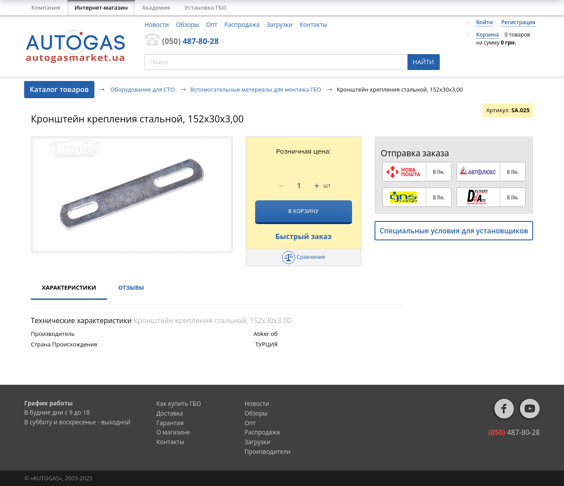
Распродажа (242, 24)
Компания (45, 7)
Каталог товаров (59, 89)
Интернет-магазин (101, 7)
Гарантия (170, 423)
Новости (157, 24)
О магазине (173, 432)
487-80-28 (190, 41)
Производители (268, 451)
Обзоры (187, 24)
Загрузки (280, 24)
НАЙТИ (423, 62)
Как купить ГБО (178, 403)
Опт (211, 24)
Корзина (487, 34)
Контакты (313, 24)
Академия (156, 7)
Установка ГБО (205, 7)
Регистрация (518, 22)
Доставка (169, 413)
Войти (484, 22)
